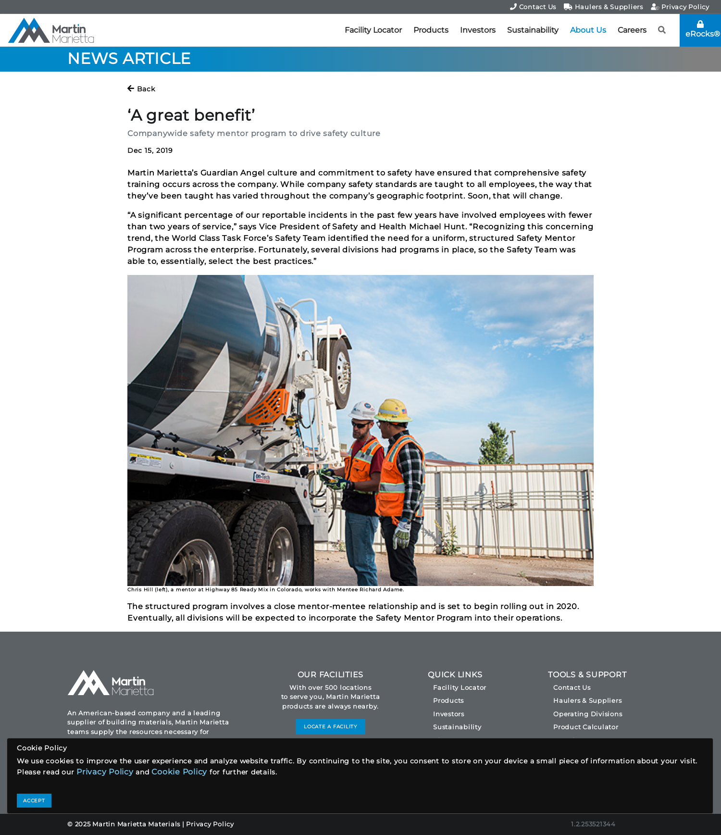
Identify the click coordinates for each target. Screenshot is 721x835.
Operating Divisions (587, 714)
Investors (478, 30)
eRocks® (702, 29)
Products (430, 30)
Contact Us (533, 7)
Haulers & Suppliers (603, 7)
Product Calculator (586, 727)
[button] (662, 30)
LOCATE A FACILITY (330, 726)
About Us (588, 30)
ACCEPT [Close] (34, 801)
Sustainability (533, 30)
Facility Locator (373, 30)
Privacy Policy (680, 7)
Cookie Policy (179, 771)
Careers (632, 30)
